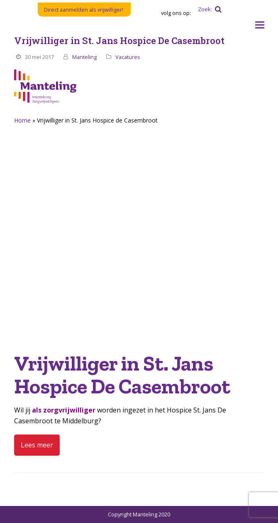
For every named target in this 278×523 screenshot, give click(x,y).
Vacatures (127, 57)
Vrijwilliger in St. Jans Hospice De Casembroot (119, 40)
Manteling (84, 57)
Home (22, 120)
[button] (259, 25)
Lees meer (37, 444)
